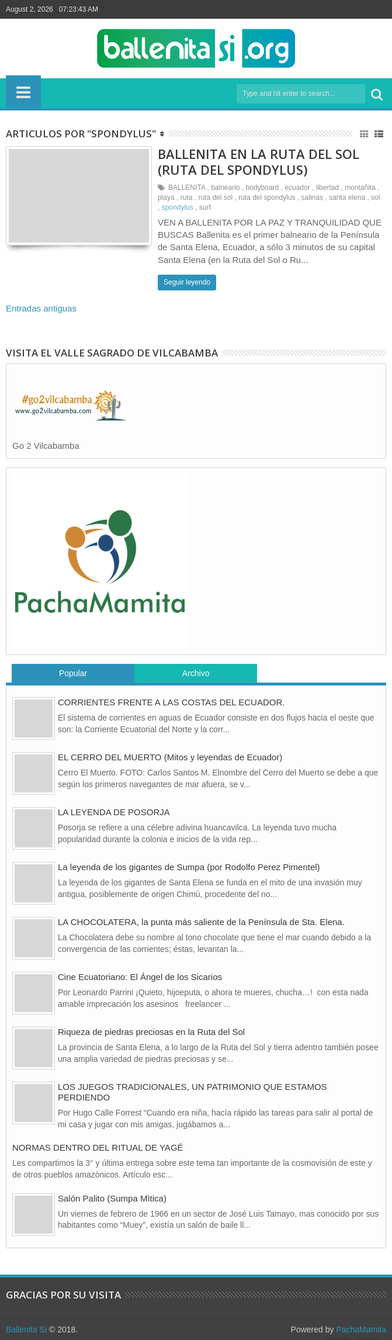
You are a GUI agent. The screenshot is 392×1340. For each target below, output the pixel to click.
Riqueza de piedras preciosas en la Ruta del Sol (151, 1032)
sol (375, 197)
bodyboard (262, 187)
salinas (312, 197)
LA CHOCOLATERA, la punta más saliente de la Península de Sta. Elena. (201, 922)
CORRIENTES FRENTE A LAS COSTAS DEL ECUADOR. (171, 702)
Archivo (196, 673)
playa (166, 197)
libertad (327, 187)
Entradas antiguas (41, 308)
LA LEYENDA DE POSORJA (114, 812)
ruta (187, 197)
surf (205, 207)
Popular (73, 673)
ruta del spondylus (266, 197)
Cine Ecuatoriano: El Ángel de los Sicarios (140, 977)
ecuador (297, 187)
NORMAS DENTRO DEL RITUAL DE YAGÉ (97, 1147)
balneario (225, 187)
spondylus (177, 207)
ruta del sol (215, 197)
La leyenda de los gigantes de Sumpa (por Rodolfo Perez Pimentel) (189, 867)
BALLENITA (186, 187)
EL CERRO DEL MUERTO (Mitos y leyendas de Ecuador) (170, 757)
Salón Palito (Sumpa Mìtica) (112, 1198)
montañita (360, 187)
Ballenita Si (26, 1329)
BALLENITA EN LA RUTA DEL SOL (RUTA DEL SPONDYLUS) (258, 161)
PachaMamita (361, 1329)
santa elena (347, 197)
